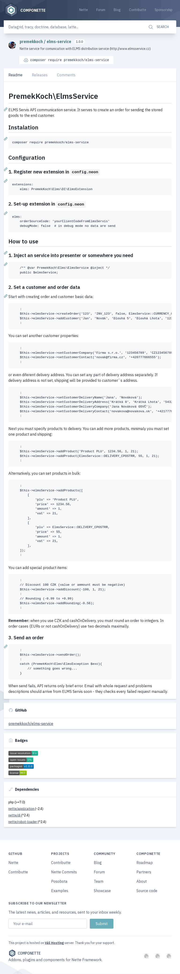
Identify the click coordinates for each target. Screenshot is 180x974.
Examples (59, 891)
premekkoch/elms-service (30, 723)
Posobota (59, 881)
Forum (100, 10)
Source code (146, 891)
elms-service (59, 41)
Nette (83, 10)
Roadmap (144, 862)
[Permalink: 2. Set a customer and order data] (6, 296)
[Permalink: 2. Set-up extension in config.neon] (6, 213)
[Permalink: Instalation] (6, 138)
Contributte (137, 10)
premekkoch (32, 41)
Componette (24, 953)
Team (98, 881)
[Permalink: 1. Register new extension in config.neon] (6, 181)
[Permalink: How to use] (6, 252)
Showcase (102, 891)
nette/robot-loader (23, 822)
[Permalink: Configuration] (6, 169)
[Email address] (47, 924)
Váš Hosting (54, 943)
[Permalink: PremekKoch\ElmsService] (6, 109)
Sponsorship (163, 10)
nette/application (21, 809)
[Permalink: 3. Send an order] (6, 646)
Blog (117, 10)
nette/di (14, 815)
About (141, 881)
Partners (143, 872)
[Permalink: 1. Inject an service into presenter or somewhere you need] (6, 264)
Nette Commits (64, 872)
